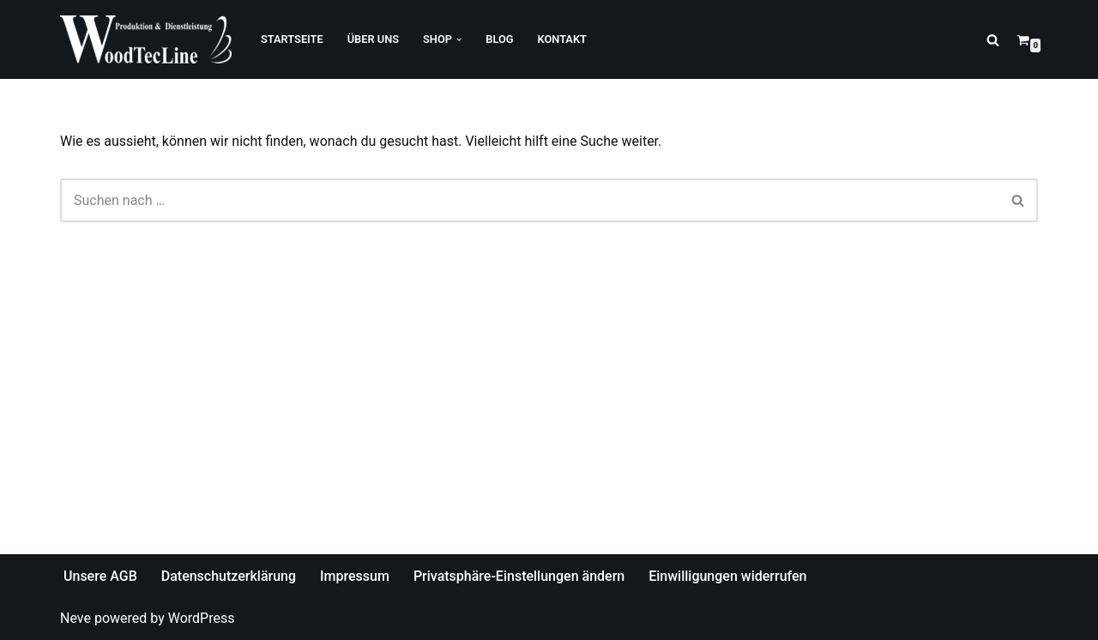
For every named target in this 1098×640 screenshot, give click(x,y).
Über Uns (373, 39)
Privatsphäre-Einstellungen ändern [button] (518, 576)
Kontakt (562, 39)
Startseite (292, 39)
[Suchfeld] (992, 39)
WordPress (201, 618)
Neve (75, 618)
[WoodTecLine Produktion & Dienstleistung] (146, 39)
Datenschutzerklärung (228, 576)
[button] (459, 39)
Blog (499, 39)
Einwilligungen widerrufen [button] (727, 576)
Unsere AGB (100, 576)
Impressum (354, 576)
